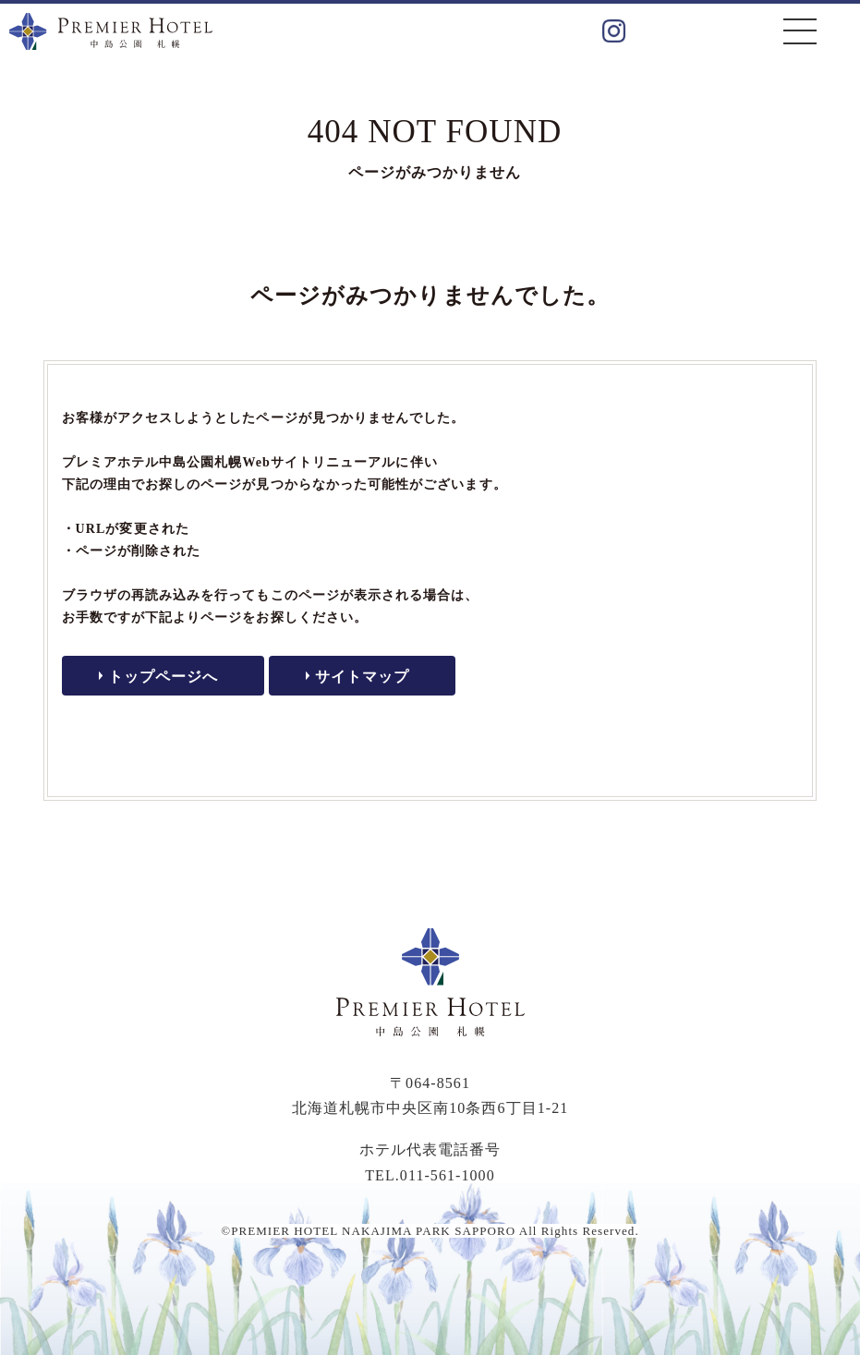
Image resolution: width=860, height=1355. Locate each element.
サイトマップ (362, 676)
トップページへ (163, 676)
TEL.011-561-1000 (429, 1175)
